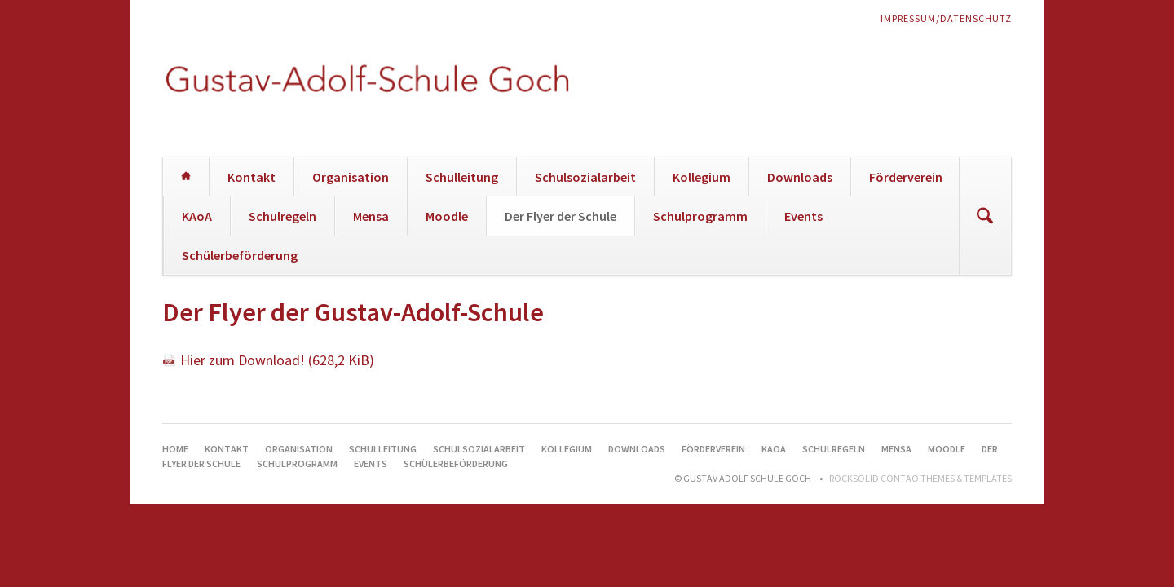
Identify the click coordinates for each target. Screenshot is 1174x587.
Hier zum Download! (277, 360)
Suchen (985, 216)
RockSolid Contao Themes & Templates (920, 478)
